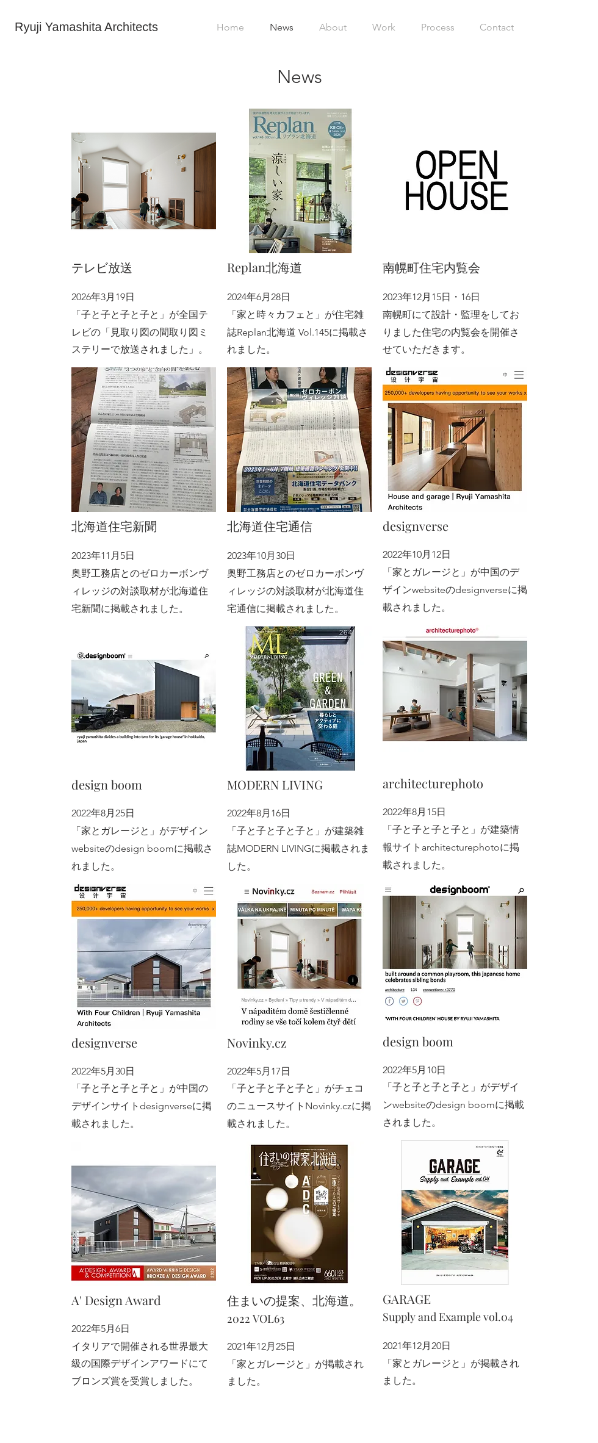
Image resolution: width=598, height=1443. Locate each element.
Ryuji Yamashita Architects (86, 27)
